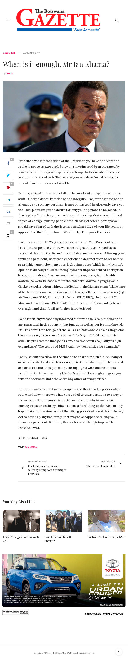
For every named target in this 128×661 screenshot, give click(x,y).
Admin (9, 73)
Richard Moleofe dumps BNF (106, 537)
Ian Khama (31, 447)
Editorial (9, 53)
